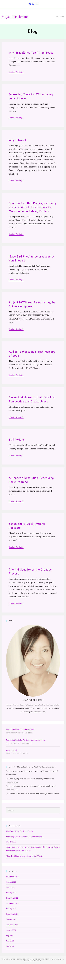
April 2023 (10, 887)
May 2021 (10, 946)
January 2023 (11, 893)
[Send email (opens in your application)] (36, 4)
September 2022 (12, 903)
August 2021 (11, 930)
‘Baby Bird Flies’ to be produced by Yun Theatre (24, 856)
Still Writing (17, 439)
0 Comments (27, 733)
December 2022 (12, 898)
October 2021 (11, 919)
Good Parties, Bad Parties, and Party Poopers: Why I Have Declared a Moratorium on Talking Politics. (33, 207)
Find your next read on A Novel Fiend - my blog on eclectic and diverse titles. (32, 773)
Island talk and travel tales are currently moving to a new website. (34, 794)
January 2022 (11, 909)
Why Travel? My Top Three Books (31, 52)
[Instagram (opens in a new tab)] (33, 4)
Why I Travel (17, 140)
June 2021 (10, 941)
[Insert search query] (33, 810)
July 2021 (10, 935)
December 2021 (12, 914)
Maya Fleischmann (15, 17)
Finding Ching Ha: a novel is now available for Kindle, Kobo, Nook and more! (31, 788)
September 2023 (12, 876)
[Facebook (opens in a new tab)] (30, 4)
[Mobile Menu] (60, 17)
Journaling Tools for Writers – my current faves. (26, 740)
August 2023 (11, 882)
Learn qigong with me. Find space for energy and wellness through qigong (30, 780)
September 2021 (12, 925)
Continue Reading (16, 72)
